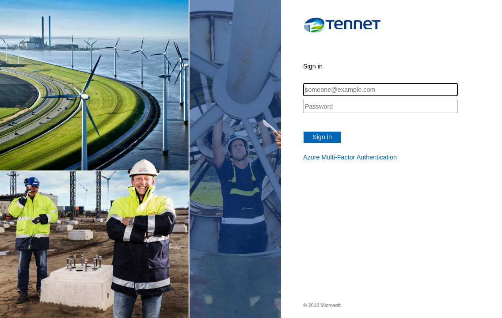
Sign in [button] (322, 136)
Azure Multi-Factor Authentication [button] (350, 157)
